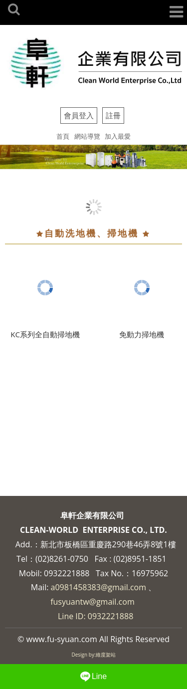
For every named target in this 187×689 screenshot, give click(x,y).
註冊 (113, 115)
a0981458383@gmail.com (99, 587)
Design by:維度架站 (93, 654)
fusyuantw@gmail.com (92, 601)
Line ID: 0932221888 (95, 616)
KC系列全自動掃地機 (45, 334)
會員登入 (79, 115)
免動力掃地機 (141, 334)
